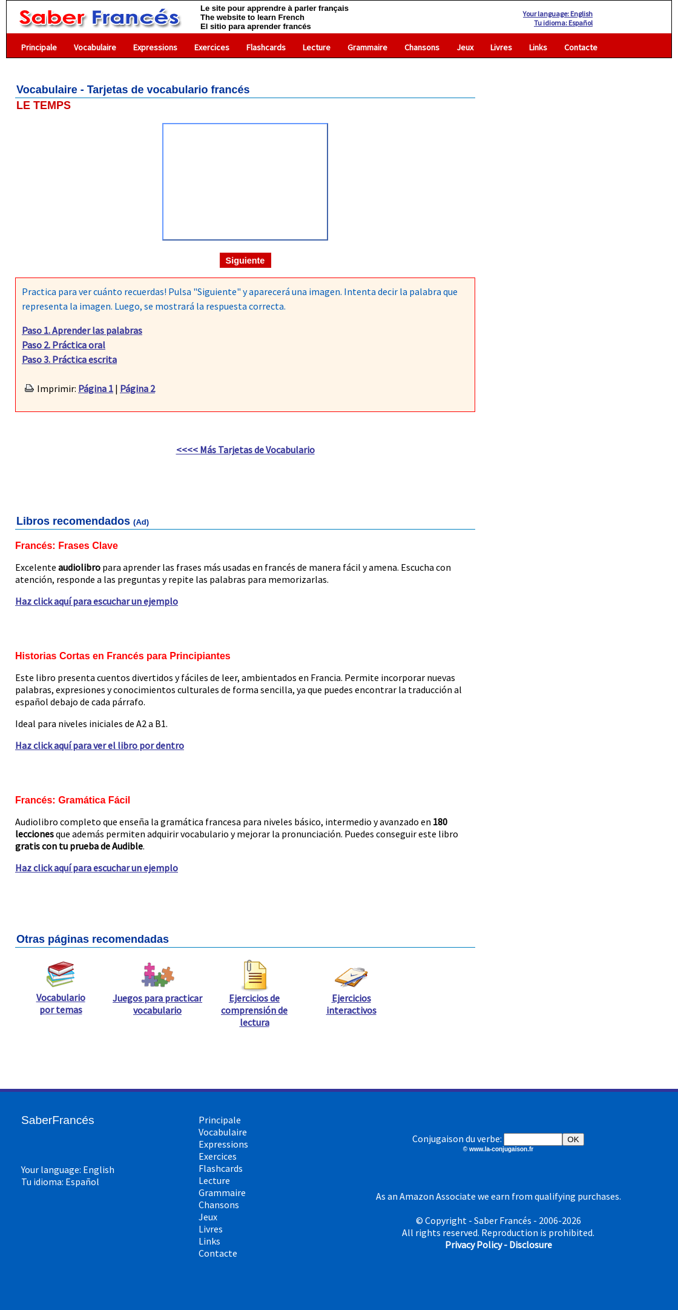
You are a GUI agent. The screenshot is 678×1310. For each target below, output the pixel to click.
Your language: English (558, 13)
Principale (39, 47)
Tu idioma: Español (563, 22)
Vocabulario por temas (60, 999)
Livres (501, 47)
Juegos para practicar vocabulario (157, 999)
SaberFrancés (57, 1120)
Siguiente (245, 260)
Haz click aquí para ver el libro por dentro (99, 745)
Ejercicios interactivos (351, 999)
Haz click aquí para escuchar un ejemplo (96, 601)
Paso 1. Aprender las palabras (82, 330)
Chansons (421, 47)
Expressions (155, 47)
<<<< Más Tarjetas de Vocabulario (245, 450)
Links (538, 47)
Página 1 (95, 388)
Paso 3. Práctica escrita (69, 359)
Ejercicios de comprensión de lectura (254, 1005)
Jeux (464, 47)
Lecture (317, 47)
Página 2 (137, 388)
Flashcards (266, 47)
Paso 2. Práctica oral (63, 345)
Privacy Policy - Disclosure (498, 1245)
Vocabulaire (95, 47)
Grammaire (367, 47)
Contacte (580, 47)
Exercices (211, 47)
